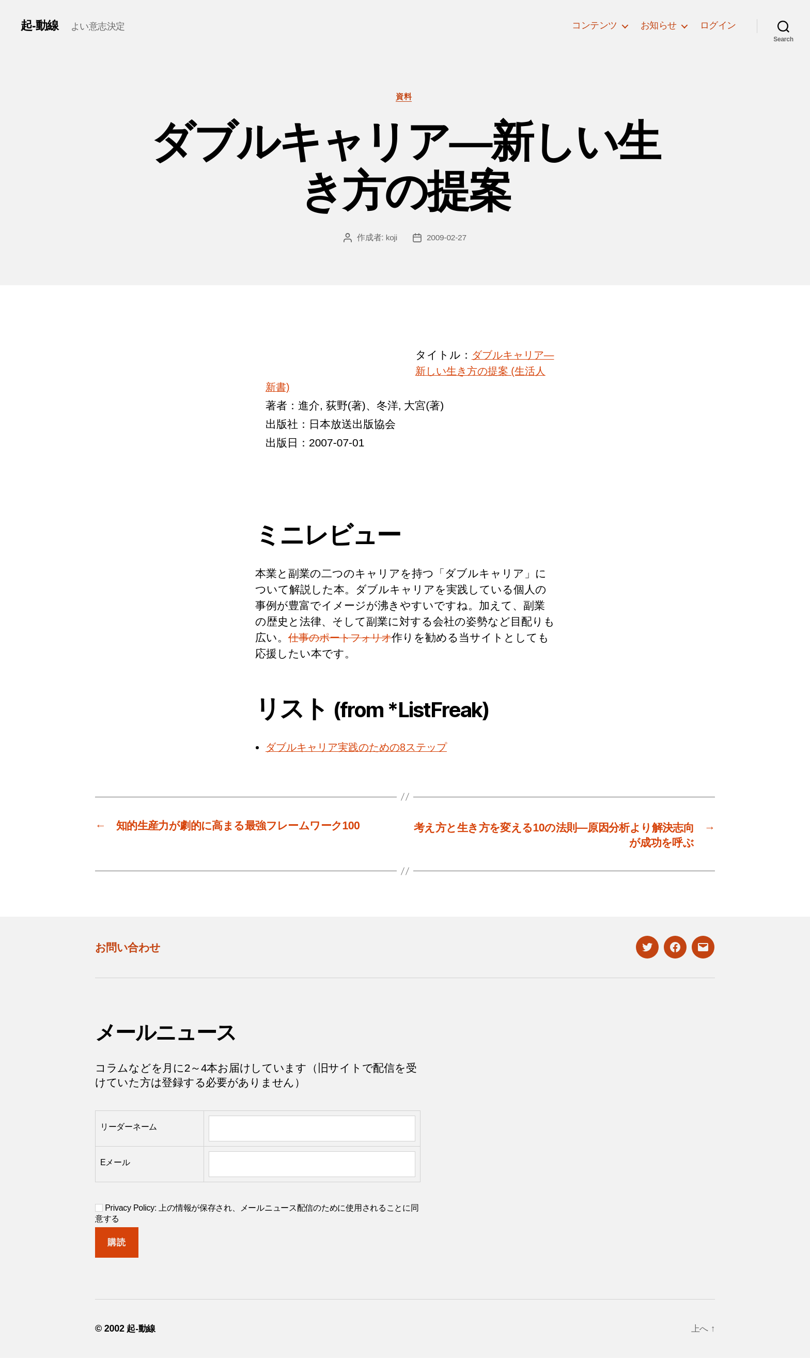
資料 (405, 97)
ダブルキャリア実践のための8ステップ (365, 748)
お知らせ (659, 25)
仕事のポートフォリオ (344, 638)
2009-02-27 (446, 239)
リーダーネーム (128, 1129)
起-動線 (40, 25)
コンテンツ (594, 25)
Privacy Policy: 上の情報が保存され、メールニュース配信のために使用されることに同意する (257, 1215)
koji (391, 239)
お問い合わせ (132, 949)
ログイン (718, 25)
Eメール (115, 1165)
